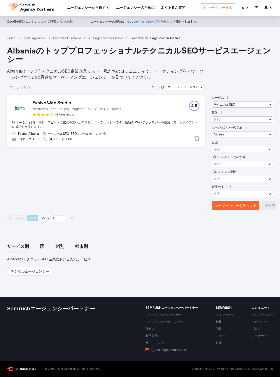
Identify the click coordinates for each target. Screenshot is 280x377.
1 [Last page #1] (72, 218)
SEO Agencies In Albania (105, 38)
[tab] (18, 246)
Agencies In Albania (67, 38)
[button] (244, 8)
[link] (135, 8)
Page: (46, 218)
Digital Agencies (34, 38)
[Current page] (58, 218)
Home (11, 38)
